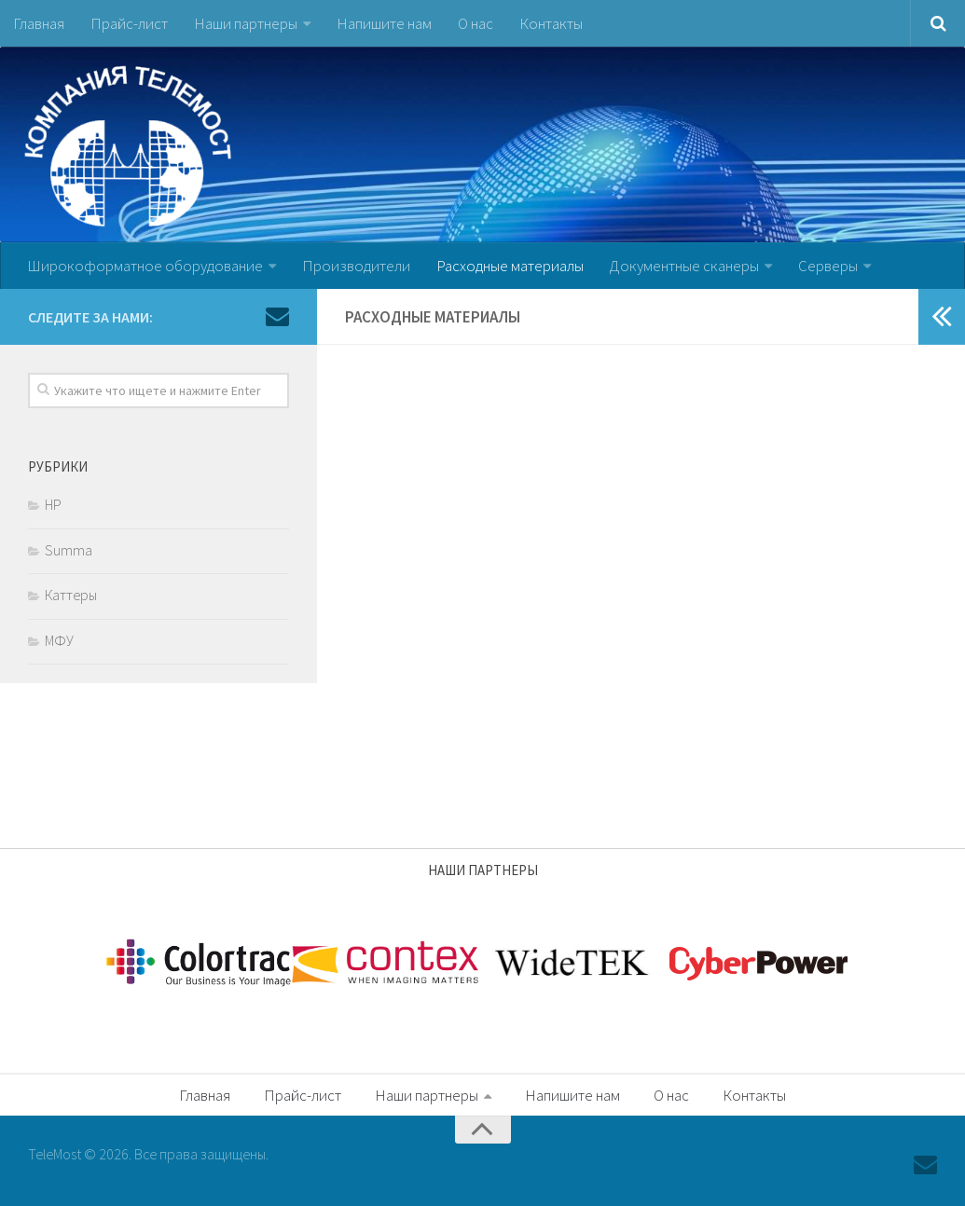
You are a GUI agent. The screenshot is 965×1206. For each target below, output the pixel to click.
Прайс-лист (129, 23)
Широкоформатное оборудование (145, 265)
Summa (68, 550)
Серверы (828, 265)
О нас (475, 23)
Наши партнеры (245, 23)
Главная (38, 23)
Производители (356, 265)
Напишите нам (384, 23)
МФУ (59, 640)
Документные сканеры (684, 265)
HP (53, 504)
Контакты (551, 23)
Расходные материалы (510, 265)
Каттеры (71, 594)
